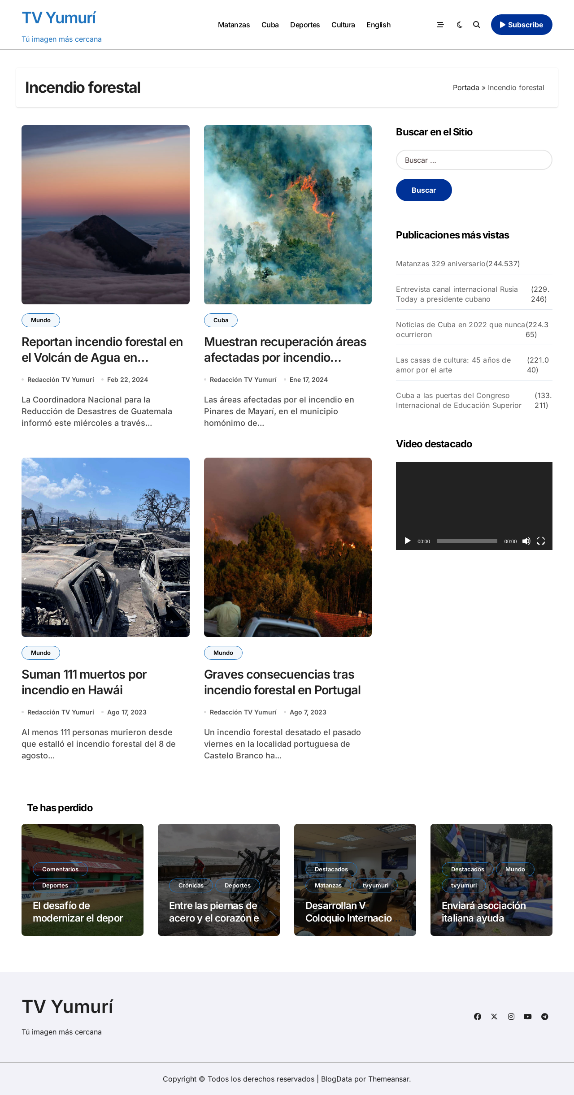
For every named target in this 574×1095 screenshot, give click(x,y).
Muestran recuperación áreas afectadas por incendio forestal (285, 357)
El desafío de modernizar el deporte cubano (82, 918)
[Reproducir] (407, 541)
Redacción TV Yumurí (60, 379)
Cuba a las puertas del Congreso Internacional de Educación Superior (459, 400)
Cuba (270, 24)
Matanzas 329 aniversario (441, 263)
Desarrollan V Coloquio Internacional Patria (355, 918)
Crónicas (191, 885)
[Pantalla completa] (540, 541)
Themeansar (388, 1078)
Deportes (305, 24)
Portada (466, 87)
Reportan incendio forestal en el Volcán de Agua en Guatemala (102, 357)
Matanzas (234, 24)
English (378, 24)
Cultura (343, 24)
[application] (474, 506)
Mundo (41, 320)
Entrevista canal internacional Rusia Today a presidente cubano (457, 294)
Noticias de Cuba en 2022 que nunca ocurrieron (460, 329)
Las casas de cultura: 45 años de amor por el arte (453, 364)
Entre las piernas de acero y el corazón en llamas (216, 918)
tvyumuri (375, 885)
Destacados (331, 869)
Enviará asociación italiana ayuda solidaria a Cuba (484, 918)
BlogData (336, 1078)
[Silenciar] (526, 541)
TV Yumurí (59, 17)
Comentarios (60, 869)
